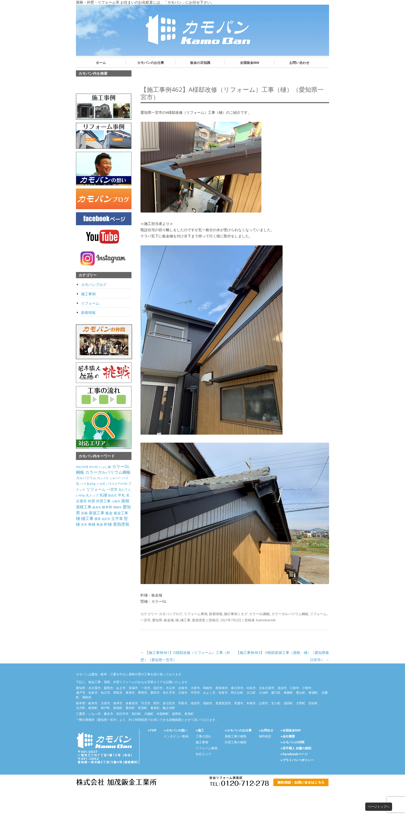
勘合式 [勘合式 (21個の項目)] (112, 495)
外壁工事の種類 (235, 742)
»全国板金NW (291, 730)
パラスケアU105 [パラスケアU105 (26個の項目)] (116, 484)
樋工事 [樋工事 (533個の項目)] (87, 518)
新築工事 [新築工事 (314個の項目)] (96, 512)
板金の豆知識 (200, 62)
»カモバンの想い (176, 730)
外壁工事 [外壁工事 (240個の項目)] (103, 500)
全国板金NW (249, 62)
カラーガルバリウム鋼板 (289, 613)
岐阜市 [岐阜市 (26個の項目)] (96, 507)
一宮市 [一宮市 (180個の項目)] (112, 489)
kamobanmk (266, 620)
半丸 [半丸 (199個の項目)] (121, 495)
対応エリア (203, 754)
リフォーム (318, 613)
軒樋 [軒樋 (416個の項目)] (108, 524)
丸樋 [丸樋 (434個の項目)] (103, 495)
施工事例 (88, 293)
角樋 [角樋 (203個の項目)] (91, 524)
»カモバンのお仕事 (238, 730)
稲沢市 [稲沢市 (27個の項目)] (106, 519)
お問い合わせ (299, 62)
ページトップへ (379, 806)
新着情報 (215, 613)
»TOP (152, 730)
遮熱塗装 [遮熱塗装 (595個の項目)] (121, 524)
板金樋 (169, 620)
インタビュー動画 (176, 736)
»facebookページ (294, 754)
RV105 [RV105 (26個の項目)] (93, 467)
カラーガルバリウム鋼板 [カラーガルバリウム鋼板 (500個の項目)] (108, 472)
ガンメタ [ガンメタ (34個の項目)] (102, 478)
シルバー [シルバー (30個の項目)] (115, 478)
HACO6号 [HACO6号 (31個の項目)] (82, 467)
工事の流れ (203, 736)
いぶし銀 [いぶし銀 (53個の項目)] (105, 467)
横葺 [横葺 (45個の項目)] (98, 519)
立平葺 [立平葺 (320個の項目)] (117, 518)
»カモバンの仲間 (292, 742)
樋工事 (185, 620)
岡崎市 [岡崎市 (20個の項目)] (117, 507)
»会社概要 (288, 736)
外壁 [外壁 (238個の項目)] (91, 500)
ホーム (101, 62)
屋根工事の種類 (235, 736)
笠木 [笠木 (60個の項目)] (84, 524)
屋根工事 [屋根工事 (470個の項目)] (83, 507)
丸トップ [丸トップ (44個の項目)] (92, 495)
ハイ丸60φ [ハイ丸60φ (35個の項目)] (88, 484)
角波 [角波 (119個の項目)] (99, 524)
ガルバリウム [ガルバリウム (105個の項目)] (86, 477)
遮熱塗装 (198, 620)
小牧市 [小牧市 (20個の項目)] (116, 501)
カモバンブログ (170, 613)
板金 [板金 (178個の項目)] (109, 512)
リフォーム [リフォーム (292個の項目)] (96, 489)
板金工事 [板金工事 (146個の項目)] (121, 512)
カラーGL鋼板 (259, 613)
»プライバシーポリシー (297, 760)
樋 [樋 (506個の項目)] (78, 518)
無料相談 (265, 736)
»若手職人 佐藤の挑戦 (296, 748)
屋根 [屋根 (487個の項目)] (125, 501)
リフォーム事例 (195, 613)
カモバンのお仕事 (150, 62)
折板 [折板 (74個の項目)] (84, 513)
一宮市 (146, 620)
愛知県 (157, 620)
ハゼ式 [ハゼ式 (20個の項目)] (101, 484)
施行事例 (230, 613)
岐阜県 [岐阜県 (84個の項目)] (107, 507)
